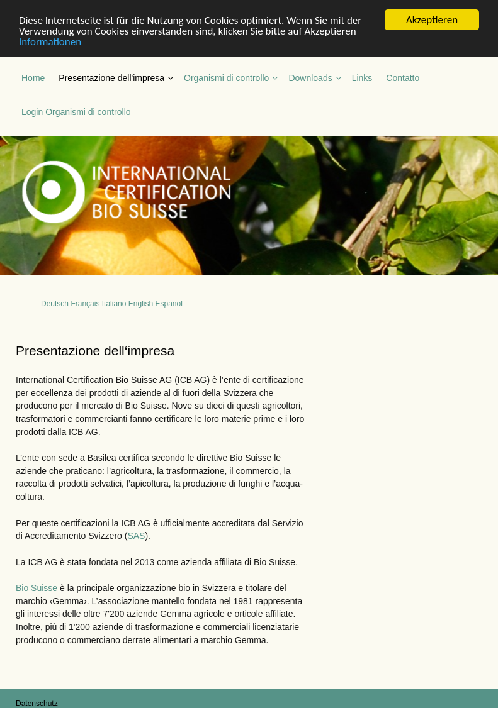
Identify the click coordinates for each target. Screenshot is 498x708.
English (140, 303)
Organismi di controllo (226, 77)
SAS (136, 536)
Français (85, 303)
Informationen (50, 41)
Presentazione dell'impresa (111, 77)
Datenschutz (37, 703)
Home (33, 77)
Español (168, 303)
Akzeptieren (432, 19)
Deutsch (55, 303)
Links (362, 77)
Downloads (310, 77)
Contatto (402, 77)
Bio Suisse (36, 587)
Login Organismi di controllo (76, 111)
